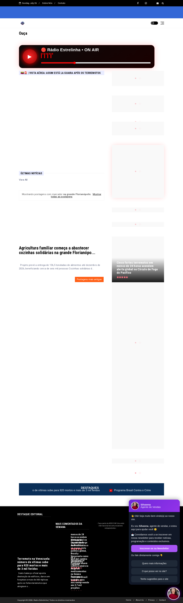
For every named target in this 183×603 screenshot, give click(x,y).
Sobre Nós (47, 3)
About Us (140, 600)
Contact (162, 600)
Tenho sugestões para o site (154, 579)
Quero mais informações (154, 563)
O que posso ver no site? (154, 571)
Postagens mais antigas (89, 279)
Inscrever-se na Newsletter (154, 548)
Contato (61, 3)
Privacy (151, 600)
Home (128, 600)
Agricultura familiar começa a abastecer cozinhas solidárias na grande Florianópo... (57, 250)
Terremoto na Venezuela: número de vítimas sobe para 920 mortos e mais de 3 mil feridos (59, 490)
